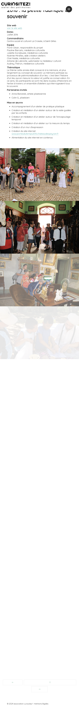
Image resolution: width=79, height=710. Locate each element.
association (23, 704)
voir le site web (14, 28)
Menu (69, 9)
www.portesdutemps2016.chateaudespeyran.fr (35, 133)
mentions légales (41, 704)
